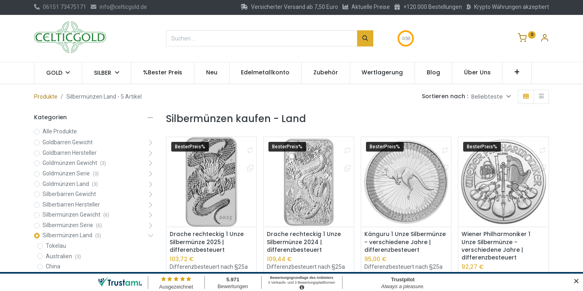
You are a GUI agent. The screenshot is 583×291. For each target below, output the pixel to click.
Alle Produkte (60, 131)
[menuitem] (162, 72)
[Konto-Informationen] (544, 39)
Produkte (45, 96)
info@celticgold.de (119, 7)
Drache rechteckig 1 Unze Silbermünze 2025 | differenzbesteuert (207, 242)
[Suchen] (365, 38)
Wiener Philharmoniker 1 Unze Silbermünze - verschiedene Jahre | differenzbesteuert (496, 246)
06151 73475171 (60, 7)
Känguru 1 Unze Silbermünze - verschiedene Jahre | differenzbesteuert (405, 242)
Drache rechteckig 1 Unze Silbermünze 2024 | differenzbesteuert (304, 242)
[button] (516, 72)
